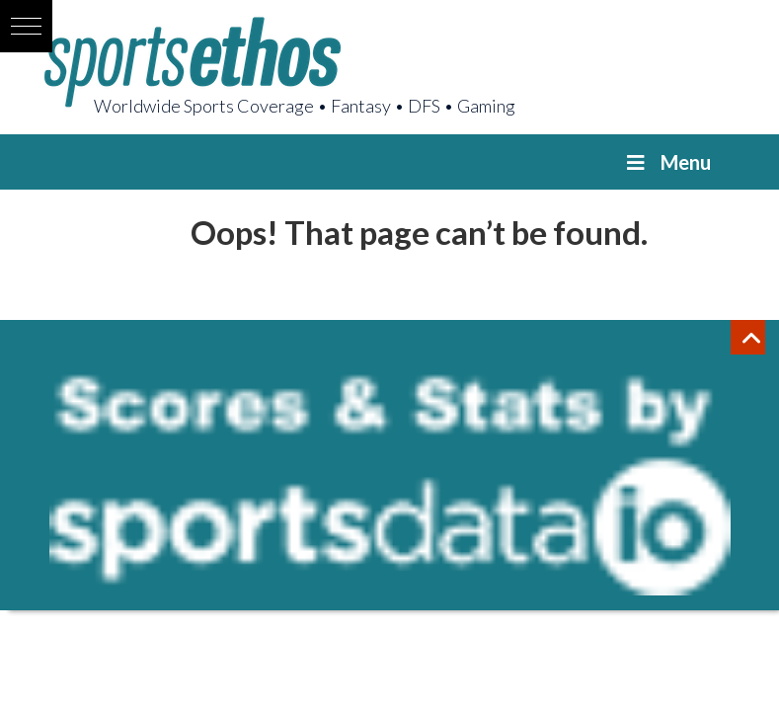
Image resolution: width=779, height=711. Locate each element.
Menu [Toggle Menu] (667, 162)
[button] (26, 26)
